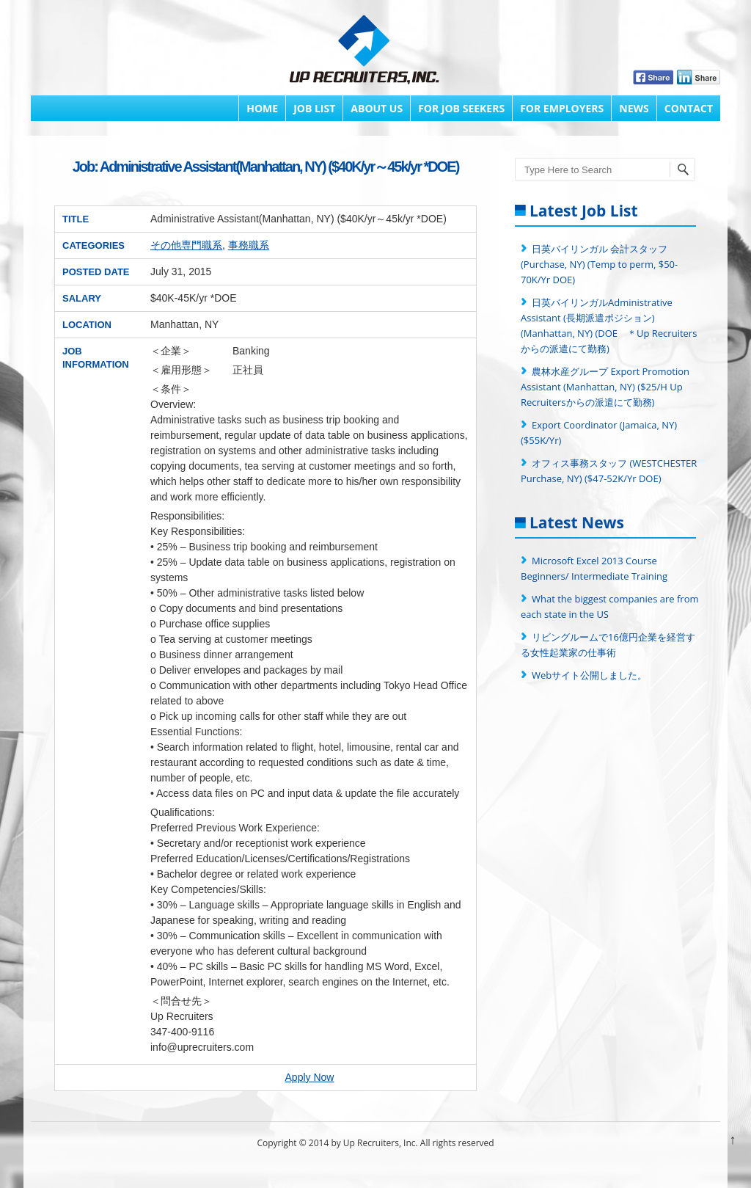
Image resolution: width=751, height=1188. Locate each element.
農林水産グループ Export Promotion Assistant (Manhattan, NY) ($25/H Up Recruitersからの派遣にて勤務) (606, 387)
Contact (688, 108)
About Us (377, 108)
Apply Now (309, 1077)
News (633, 108)
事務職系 (248, 245)
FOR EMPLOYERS (562, 108)
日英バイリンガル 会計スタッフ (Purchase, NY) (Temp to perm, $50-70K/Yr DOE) (599, 264)
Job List (314, 108)
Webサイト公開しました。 (589, 675)
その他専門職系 (186, 245)
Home (262, 108)
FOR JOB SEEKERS (461, 108)
